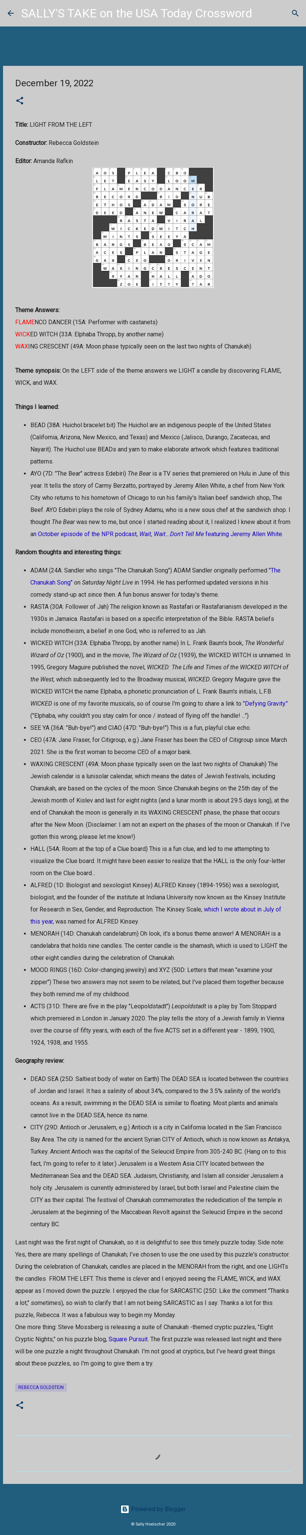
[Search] (262, 13)
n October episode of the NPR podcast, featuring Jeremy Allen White (157, 534)
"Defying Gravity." (265, 703)
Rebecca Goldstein (41, 1387)
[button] (19, 101)
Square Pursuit (128, 1339)
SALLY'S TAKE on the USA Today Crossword (136, 13)
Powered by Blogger (153, 1509)
